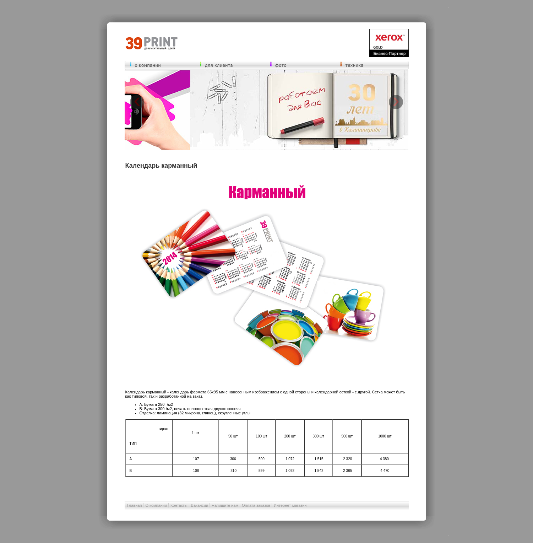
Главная (134, 505)
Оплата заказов (256, 505)
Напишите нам (225, 505)
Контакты (178, 505)
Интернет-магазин (290, 505)
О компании (156, 505)
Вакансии (199, 505)
